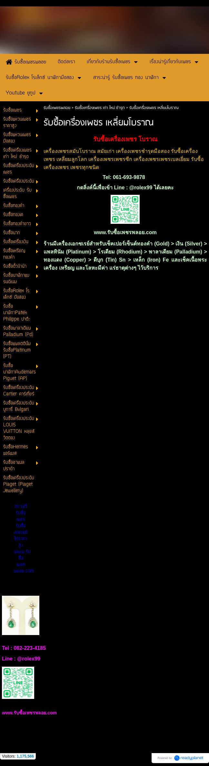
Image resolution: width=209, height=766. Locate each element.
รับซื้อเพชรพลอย (57, 107)
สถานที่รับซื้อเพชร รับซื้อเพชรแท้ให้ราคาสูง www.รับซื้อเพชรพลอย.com (24, 539)
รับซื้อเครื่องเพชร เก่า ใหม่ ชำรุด (100, 107)
